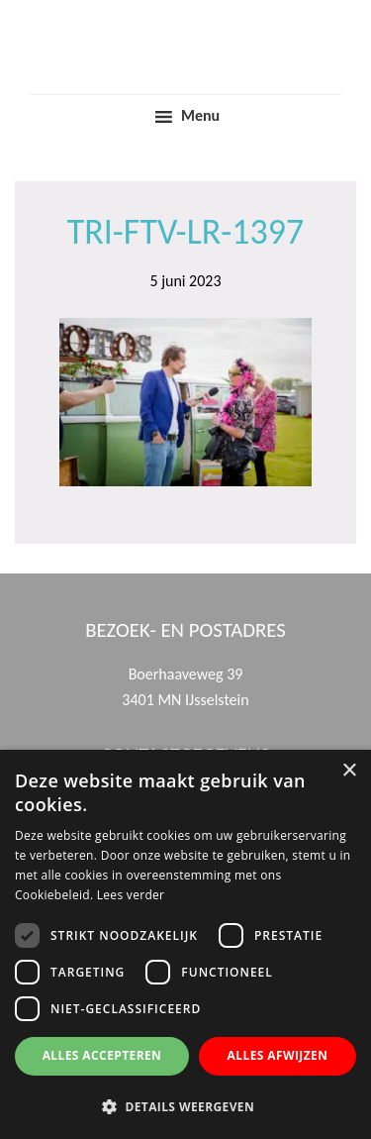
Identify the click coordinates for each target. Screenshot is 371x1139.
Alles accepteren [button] (102, 1055)
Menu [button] (200, 115)
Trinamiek (186, 19)
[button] (185, 1106)
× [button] (348, 771)
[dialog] (185, 944)
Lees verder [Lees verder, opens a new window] (131, 894)
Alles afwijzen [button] (278, 1055)
